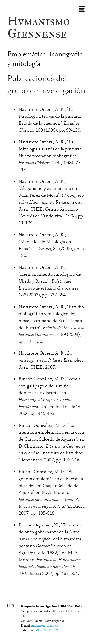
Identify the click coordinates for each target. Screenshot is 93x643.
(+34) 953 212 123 (47, 630)
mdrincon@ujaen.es (44, 626)
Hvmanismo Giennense (38, 27)
